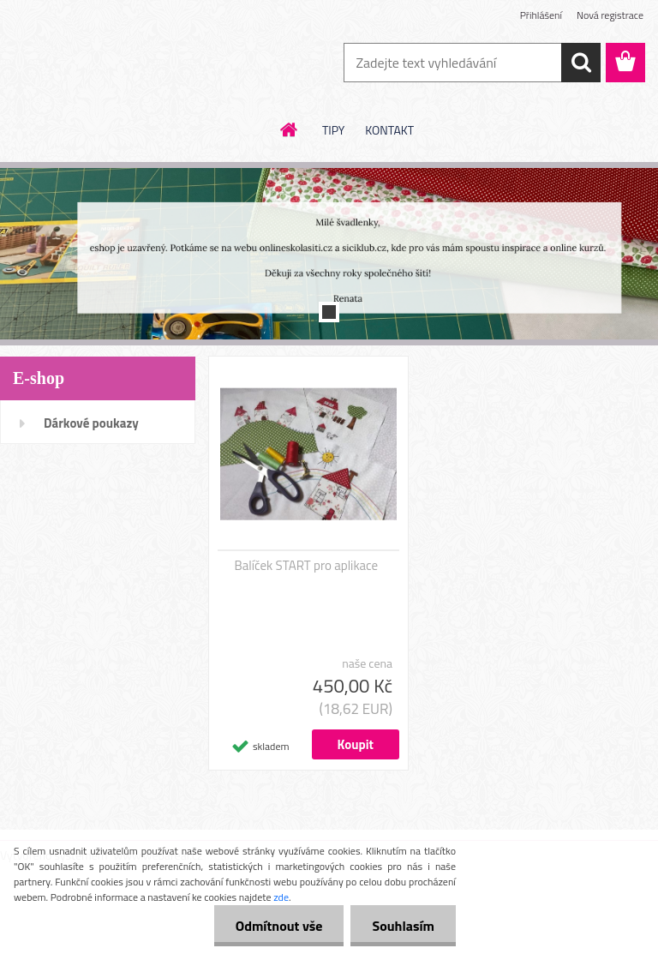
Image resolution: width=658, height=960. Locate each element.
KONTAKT (389, 130)
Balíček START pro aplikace (307, 565)
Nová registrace (610, 15)
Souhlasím (403, 925)
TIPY (333, 130)
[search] (581, 62)
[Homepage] (289, 129)
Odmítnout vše (279, 925)
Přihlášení (541, 15)
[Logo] (118, 63)
